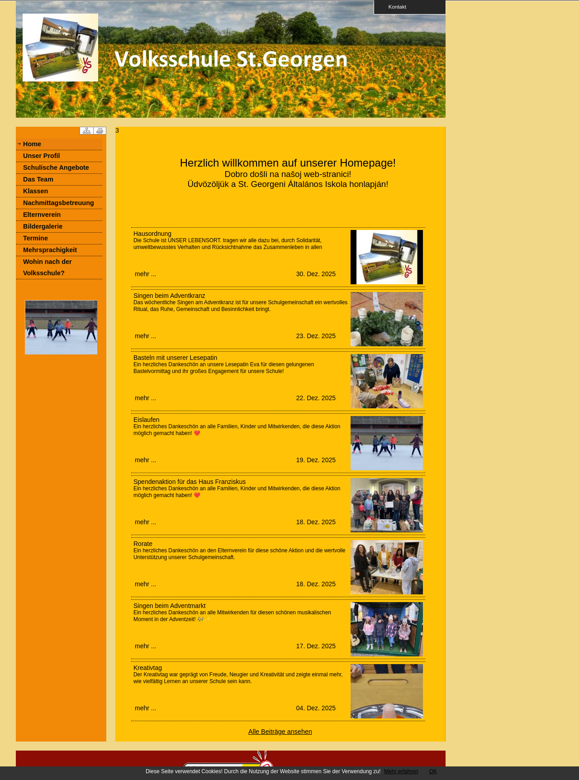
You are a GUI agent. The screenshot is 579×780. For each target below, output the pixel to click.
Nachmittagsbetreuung (58, 202)
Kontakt (394, 6)
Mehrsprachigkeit (50, 250)
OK (433, 771)
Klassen (35, 191)
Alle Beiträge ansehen (280, 731)
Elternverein (42, 214)
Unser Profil (41, 155)
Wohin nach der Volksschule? (47, 267)
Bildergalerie (42, 226)
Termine (35, 238)
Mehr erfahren (401, 771)
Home (32, 144)
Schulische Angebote (56, 167)
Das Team (38, 179)
